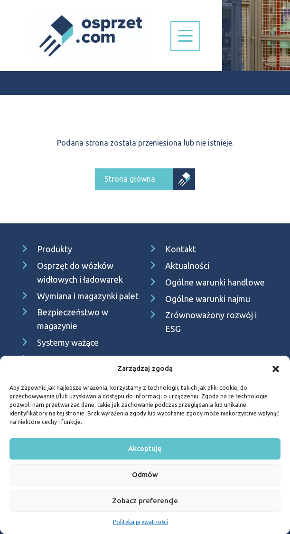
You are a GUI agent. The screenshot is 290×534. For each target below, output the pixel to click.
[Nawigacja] (185, 36)
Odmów (145, 474)
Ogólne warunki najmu (207, 299)
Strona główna (129, 179)
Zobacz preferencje (145, 501)
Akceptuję (145, 448)
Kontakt (180, 249)
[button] (276, 368)
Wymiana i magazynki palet (88, 296)
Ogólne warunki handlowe (215, 282)
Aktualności (187, 265)
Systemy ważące (68, 342)
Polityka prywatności (140, 522)
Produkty (54, 249)
